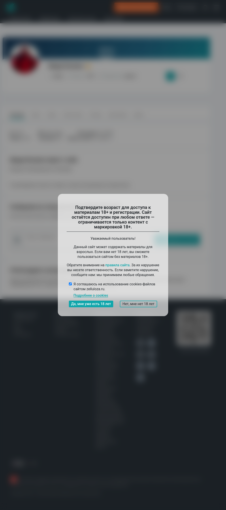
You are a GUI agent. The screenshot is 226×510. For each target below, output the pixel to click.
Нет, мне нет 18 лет (138, 304)
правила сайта (117, 265)
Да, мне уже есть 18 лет (91, 304)
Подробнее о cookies (90, 295)
